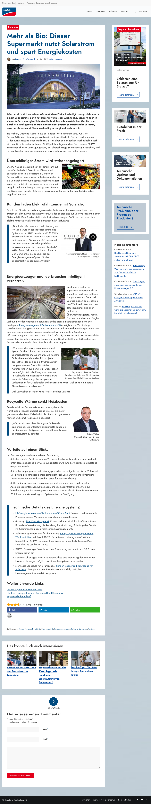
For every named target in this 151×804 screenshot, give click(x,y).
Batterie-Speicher (25, 629)
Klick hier (126, 227)
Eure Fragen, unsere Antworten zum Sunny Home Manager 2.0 (129, 285)
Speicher (91, 629)
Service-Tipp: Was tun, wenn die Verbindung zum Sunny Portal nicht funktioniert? (129, 271)
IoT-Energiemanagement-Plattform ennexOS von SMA (42, 513)
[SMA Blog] (11, 11)
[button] (22, 609)
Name (45, 729)
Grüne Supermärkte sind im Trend (24, 589)
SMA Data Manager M (37, 521)
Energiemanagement (62, 629)
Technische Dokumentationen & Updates (42, 3)
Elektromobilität (47, 629)
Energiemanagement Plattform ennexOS (40, 325)
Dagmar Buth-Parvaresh (25, 59)
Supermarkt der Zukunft (19, 596)
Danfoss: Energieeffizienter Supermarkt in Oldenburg (35, 593)
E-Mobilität (36, 629)
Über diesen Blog (8, 3)
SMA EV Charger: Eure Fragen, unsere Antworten (128, 297)
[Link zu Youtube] (142, 799)
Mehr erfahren (128, 95)
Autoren (21, 3)
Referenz (74, 629)
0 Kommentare (55, 59)
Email (45, 739)
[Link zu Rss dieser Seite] (146, 799)
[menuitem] (9, 3)
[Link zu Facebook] (138, 799)
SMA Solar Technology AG (16, 799)
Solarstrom (83, 629)
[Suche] (134, 11)
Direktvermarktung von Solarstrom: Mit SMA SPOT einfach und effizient (126, 256)
